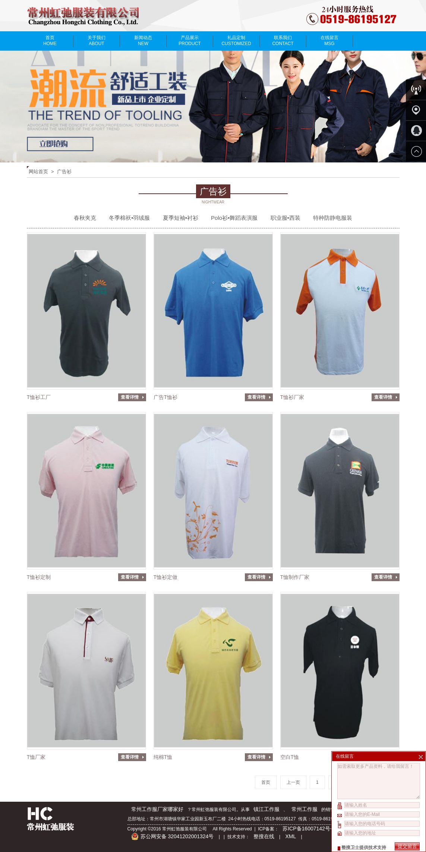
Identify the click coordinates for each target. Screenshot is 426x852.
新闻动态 (143, 40)
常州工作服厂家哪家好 (157, 809)
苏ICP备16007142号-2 (309, 829)
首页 (50, 40)
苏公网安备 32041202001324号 (172, 836)
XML (290, 836)
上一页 (293, 782)
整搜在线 (263, 836)
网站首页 (38, 171)
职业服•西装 (285, 218)
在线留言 (329, 40)
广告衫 (64, 171)
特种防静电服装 (332, 218)
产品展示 (190, 40)
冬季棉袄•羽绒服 (129, 218)
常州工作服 (304, 809)
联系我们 (283, 40)
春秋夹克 (85, 218)
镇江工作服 (266, 809)
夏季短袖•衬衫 (180, 218)
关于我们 (96, 40)
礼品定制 (236, 40)
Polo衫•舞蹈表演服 (234, 218)
